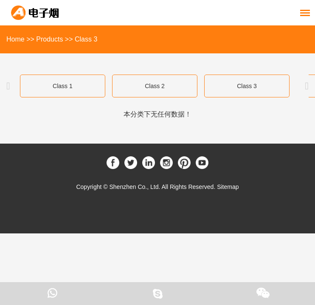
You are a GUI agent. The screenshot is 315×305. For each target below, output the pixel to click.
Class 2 (155, 86)
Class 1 (63, 86)
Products (49, 39)
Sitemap (228, 186)
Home (15, 39)
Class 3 (86, 39)
